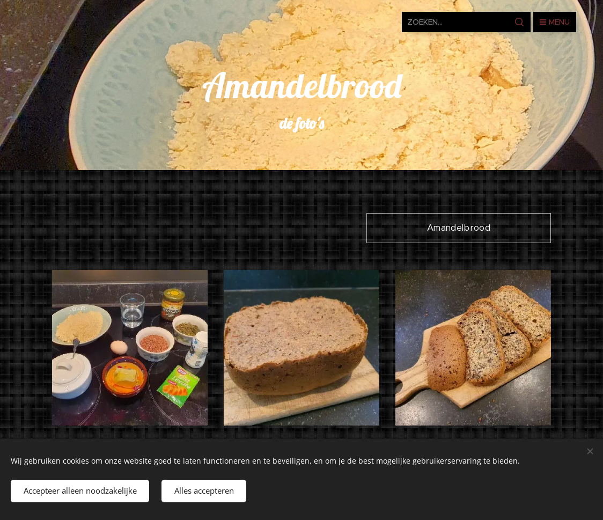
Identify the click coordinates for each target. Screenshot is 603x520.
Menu (555, 22)
